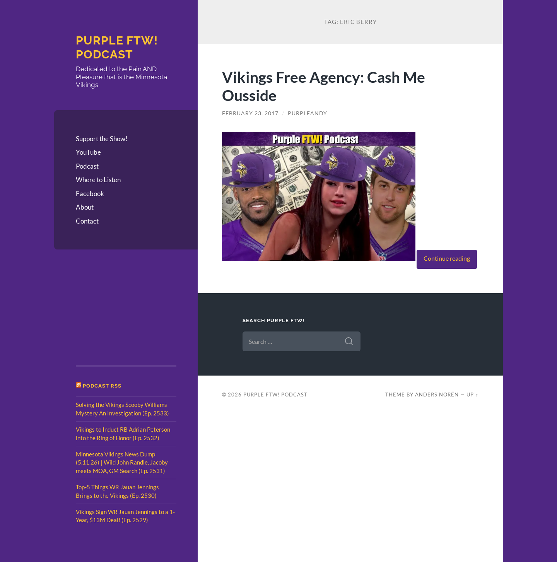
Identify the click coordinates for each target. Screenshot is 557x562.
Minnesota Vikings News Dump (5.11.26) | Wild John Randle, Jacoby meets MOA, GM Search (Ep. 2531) (122, 462)
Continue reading (447, 258)
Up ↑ (472, 394)
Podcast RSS (102, 386)
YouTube (88, 152)
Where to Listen (98, 180)
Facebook (90, 194)
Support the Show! (102, 139)
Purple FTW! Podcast (117, 47)
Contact (87, 221)
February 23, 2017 (250, 113)
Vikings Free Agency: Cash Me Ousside (323, 86)
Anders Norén (437, 394)
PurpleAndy (307, 113)
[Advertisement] (114, 309)
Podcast (87, 166)
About (85, 207)
